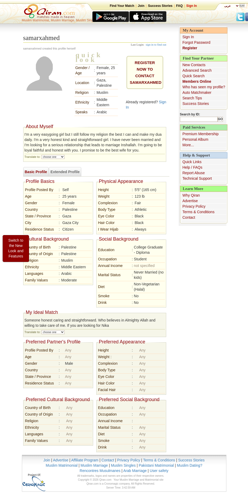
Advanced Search (197, 70)
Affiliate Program (84, 460)
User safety (159, 471)
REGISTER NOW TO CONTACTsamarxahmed (145, 72)
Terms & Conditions (198, 212)
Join (141, 6)
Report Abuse (194, 173)
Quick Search (194, 76)
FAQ (179, 6)
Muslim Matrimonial (62, 465)
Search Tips (192, 98)
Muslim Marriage (94, 465)
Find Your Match (122, 6)
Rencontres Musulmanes (100, 471)
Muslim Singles (123, 465)
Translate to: (33, 156)
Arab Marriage (135, 471)
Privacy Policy (194, 206)
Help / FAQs (192, 167)
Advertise (190, 201)
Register (190, 48)
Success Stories (160, 6)
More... (188, 145)
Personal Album (195, 139)
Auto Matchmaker (197, 92)
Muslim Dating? (189, 465)
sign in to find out (156, 44)
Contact (189, 217)
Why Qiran (191, 195)
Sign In (191, 6)
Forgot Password (197, 42)
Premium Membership (201, 134)
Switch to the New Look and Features (15, 248)
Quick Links (192, 162)
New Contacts (194, 65)
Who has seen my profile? (204, 87)
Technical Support (197, 178)
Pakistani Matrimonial (156, 465)
